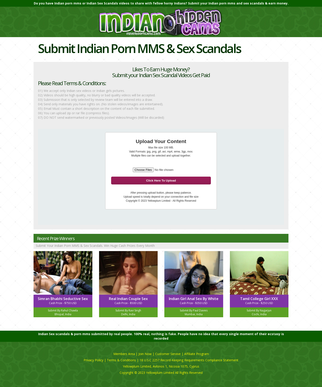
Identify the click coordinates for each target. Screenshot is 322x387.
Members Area (124, 354)
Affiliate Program (196, 354)
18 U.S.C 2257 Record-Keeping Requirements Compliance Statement (189, 360)
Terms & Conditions (121, 360)
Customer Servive (168, 354)
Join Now (145, 354)
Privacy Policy (93, 360)
